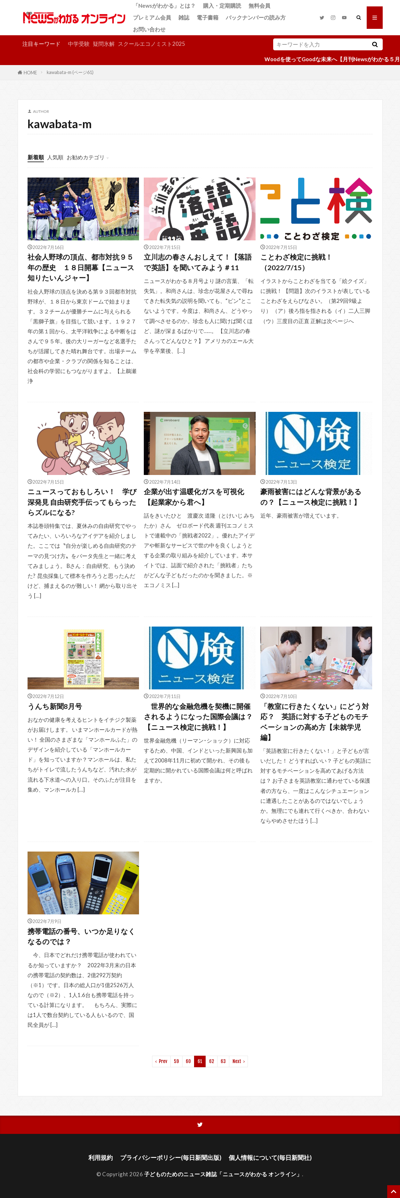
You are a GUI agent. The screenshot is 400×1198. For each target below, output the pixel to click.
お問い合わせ (149, 29)
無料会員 (259, 5)
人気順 (55, 157)
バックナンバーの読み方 (256, 17)
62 (211, 1061)
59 (176, 1061)
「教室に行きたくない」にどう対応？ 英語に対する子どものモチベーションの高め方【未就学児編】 (314, 722)
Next (237, 1061)
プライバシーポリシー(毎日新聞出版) (170, 1157)
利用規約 (100, 1157)
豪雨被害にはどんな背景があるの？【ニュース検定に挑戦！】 (311, 496)
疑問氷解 (104, 43)
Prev (163, 1061)
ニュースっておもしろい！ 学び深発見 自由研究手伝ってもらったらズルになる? (82, 502)
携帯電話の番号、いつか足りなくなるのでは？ (81, 936)
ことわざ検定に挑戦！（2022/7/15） (296, 262)
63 (223, 1061)
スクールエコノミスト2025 (151, 43)
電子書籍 (207, 17)
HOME (30, 72)
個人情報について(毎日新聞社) (270, 1157)
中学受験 (79, 43)
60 (188, 1061)
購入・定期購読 (222, 5)
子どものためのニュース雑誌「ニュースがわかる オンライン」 (223, 1174)
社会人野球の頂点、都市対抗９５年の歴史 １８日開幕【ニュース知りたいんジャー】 (81, 267)
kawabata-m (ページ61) (70, 72)
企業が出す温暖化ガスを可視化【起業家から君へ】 (194, 496)
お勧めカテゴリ (86, 157)
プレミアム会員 (152, 17)
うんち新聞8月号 (55, 706)
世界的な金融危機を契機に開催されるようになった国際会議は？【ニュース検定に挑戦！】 (198, 716)
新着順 (36, 157)
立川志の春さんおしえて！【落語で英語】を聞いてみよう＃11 (198, 262)
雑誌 (183, 17)
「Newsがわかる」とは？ (164, 5)
